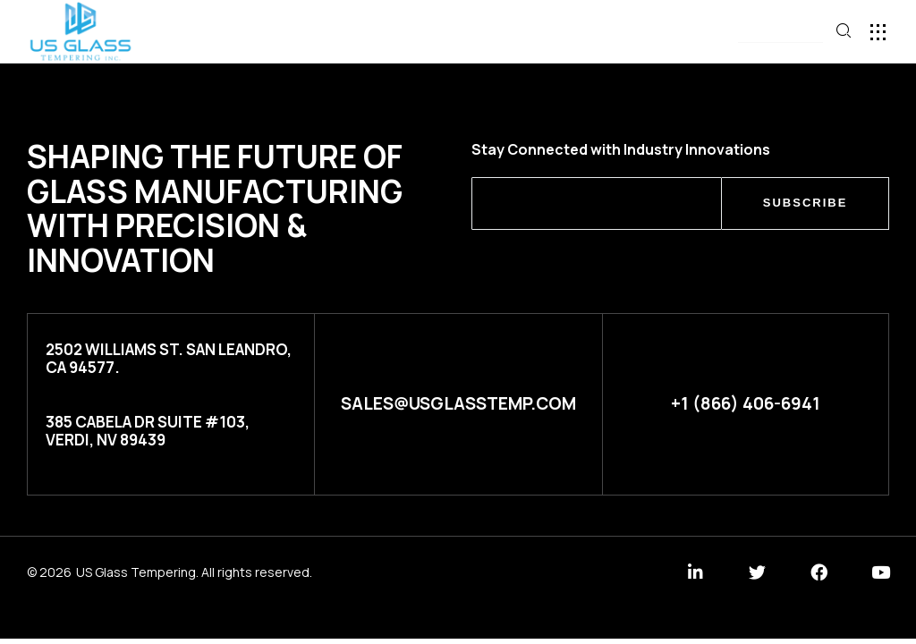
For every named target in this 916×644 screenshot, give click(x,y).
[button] (780, 32)
